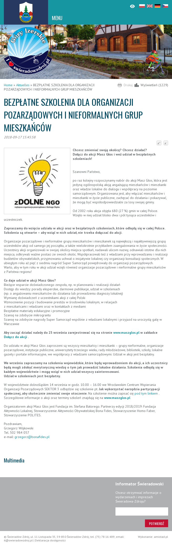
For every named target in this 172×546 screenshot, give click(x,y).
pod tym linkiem (146, 393)
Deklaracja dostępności (50, 540)
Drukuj (128, 85)
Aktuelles (22, 85)
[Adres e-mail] (141, 511)
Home (8, 85)
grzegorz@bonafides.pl (32, 437)
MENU (57, 17)
